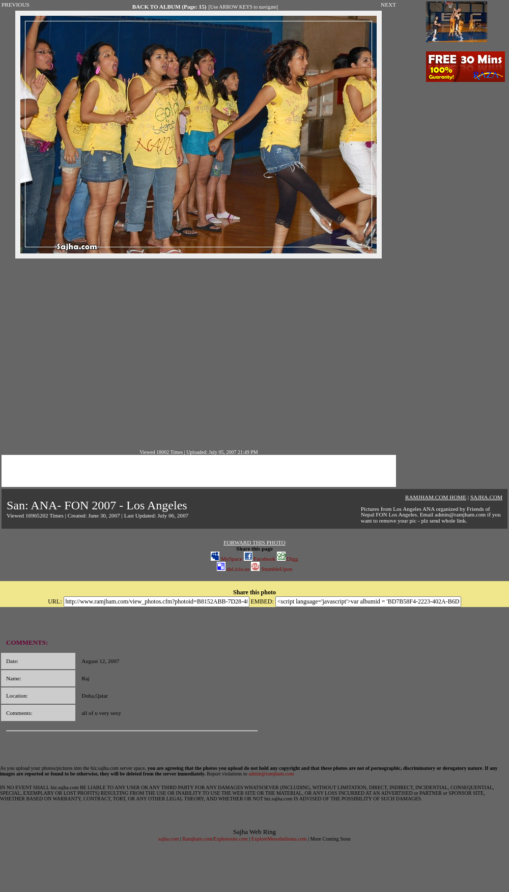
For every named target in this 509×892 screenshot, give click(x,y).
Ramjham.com (197, 839)
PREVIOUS (16, 5)
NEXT (388, 5)
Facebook (260, 559)
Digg (287, 559)
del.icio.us (233, 569)
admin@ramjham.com (271, 773)
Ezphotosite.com (231, 839)
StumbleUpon (271, 569)
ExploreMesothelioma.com (279, 839)
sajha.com (168, 839)
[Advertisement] (95, 353)
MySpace (226, 559)
